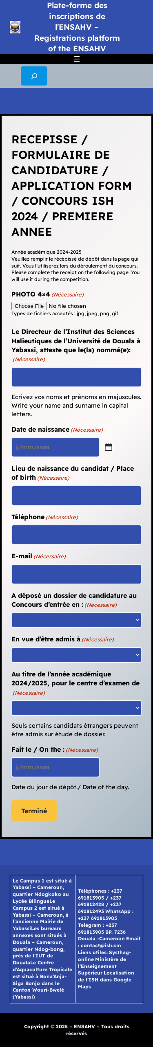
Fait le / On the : (54, 749)
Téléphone (44, 517)
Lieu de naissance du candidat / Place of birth (72, 473)
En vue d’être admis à (62, 639)
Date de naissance (57, 429)
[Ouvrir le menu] (77, 59)
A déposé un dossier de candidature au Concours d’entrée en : (74, 600)
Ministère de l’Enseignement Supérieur (102, 966)
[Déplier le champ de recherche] (34, 76)
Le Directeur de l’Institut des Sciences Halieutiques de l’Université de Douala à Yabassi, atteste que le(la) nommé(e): (75, 345)
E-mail (38, 556)
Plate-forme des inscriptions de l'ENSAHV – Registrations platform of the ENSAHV (77, 26)
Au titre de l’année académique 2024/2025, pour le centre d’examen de (75, 683)
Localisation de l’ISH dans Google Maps (106, 980)
